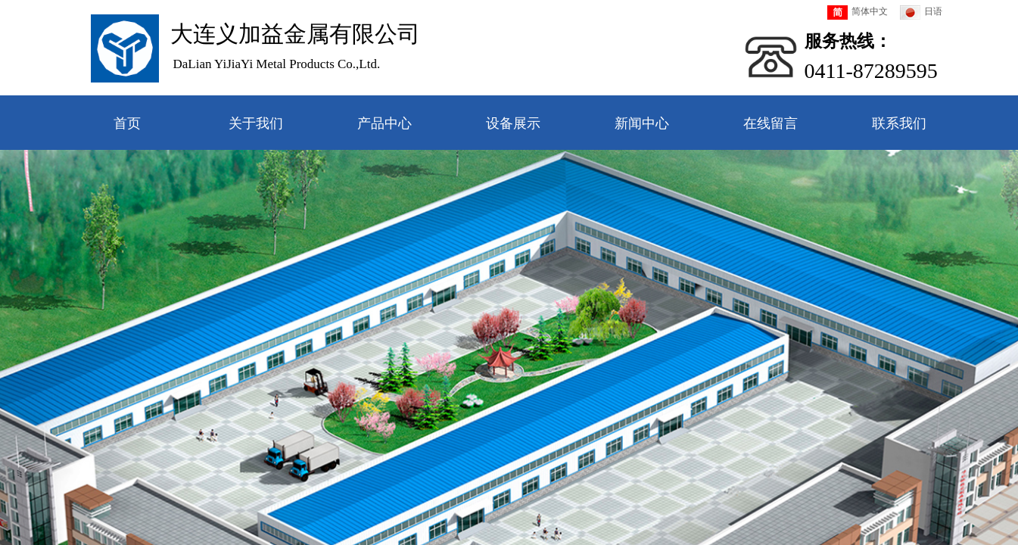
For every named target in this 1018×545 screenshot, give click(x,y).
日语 (921, 12)
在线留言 (770, 123)
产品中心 (384, 123)
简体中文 (857, 12)
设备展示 (513, 123)
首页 (127, 123)
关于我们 (256, 123)
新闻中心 (642, 123)
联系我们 (899, 123)
